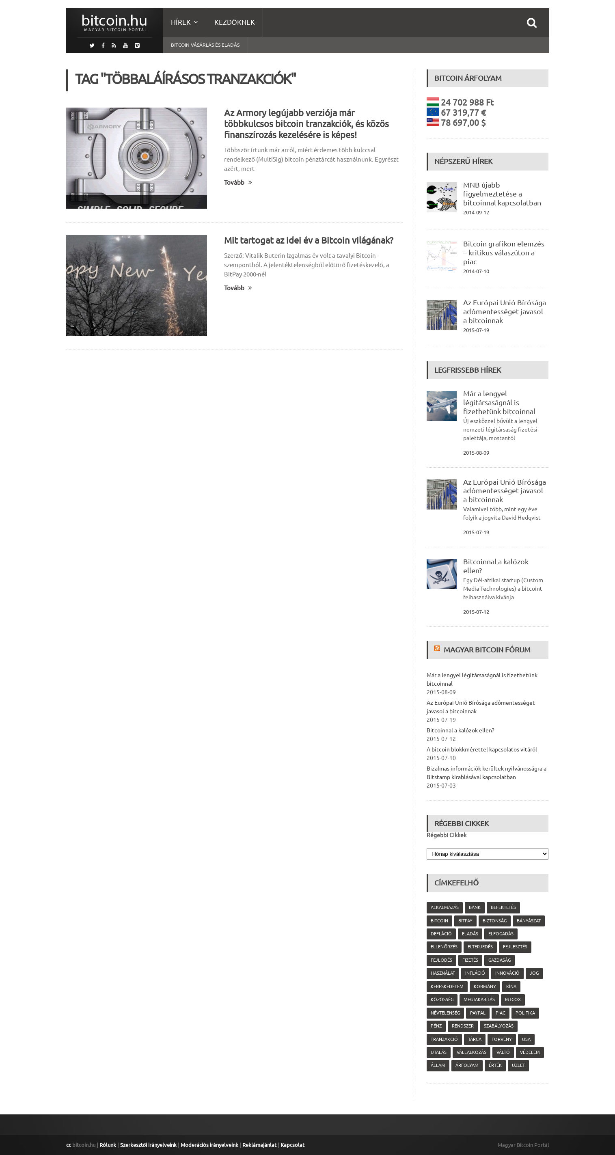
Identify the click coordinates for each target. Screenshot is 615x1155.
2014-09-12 (476, 212)
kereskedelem (447, 986)
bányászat (529, 920)
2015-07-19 (476, 330)
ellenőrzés (444, 946)
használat (443, 973)
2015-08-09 (476, 453)
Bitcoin (439, 920)
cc (68, 1145)
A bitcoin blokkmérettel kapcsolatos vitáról (482, 749)
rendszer (463, 1025)
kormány (485, 986)
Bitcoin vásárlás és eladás (205, 44)
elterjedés (480, 946)
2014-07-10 (476, 271)
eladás (470, 933)
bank (475, 907)
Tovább (238, 182)
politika (525, 1012)
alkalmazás (445, 907)
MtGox (513, 999)
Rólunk (107, 1145)
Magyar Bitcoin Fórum (487, 650)
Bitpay (465, 920)
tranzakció (444, 1039)
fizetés (470, 960)
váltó (503, 1052)
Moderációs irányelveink (209, 1145)
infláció (475, 973)
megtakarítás (479, 999)
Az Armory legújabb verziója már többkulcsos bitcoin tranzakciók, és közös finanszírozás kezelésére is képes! (306, 124)
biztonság (495, 920)
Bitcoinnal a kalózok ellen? (460, 730)
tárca (474, 1039)
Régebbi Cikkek (446, 835)
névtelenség (445, 1012)
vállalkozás (471, 1052)
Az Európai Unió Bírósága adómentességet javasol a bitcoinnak (504, 311)
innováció (507, 973)
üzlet (518, 1065)
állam (438, 1065)
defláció (441, 933)
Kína (511, 986)
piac (500, 1012)
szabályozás (499, 1025)
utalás (439, 1052)
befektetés (503, 907)
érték (495, 1065)
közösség (442, 999)
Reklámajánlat (259, 1145)
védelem (530, 1052)
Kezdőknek (234, 22)
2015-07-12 (476, 612)
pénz (436, 1025)
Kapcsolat (292, 1145)
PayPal (478, 1012)
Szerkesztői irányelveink (148, 1145)
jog (534, 973)
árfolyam (467, 1065)
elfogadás (501, 933)
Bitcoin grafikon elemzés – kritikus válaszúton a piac (503, 253)
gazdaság (499, 960)
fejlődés (441, 960)
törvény (502, 1039)
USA (526, 1039)
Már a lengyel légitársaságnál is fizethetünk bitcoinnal (499, 402)
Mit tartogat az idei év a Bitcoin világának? (308, 240)
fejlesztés (515, 946)
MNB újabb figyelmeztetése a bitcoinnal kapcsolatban (502, 194)
